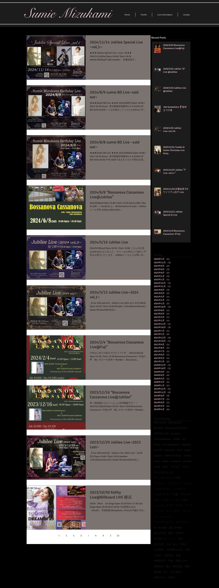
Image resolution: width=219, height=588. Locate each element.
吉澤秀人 (180, 533)
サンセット (160, 483)
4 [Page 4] (95, 535)
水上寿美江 (176, 571)
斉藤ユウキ (181, 560)
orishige (187, 461)
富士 (175, 544)
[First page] (59, 535)
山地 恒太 (168, 555)
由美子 (172, 577)
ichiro (157, 461)
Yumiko (187, 455)
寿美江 (183, 544)
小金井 (157, 555)
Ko (184, 439)
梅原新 (157, 571)
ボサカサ (185, 494)
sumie (157, 466)
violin (165, 466)
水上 (165, 571)
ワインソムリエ (162, 516)
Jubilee (176, 439)
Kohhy (157, 444)
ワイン (186, 511)
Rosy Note (169, 450)
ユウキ (179, 505)
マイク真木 (182, 499)
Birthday (158, 428)
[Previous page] (66, 535)
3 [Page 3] (88, 535)
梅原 (187, 566)
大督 (168, 544)
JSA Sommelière (162, 439)
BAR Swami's (175, 422)
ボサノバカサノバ (163, 499)
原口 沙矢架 (175, 527)
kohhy (165, 461)
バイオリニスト (162, 488)
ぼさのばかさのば (163, 472)
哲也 (180, 538)
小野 (187, 549)
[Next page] (110, 535)
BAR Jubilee (160, 422)
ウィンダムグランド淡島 (167, 477)
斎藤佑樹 (159, 566)
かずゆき (175, 466)
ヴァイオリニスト (163, 522)
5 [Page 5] (103, 535)
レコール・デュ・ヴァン (167, 511)
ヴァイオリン (183, 522)
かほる (185, 466)
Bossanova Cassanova (176, 428)
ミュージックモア (163, 505)
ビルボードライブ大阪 (166, 494)
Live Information (171, 444)
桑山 (168, 566)
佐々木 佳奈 (160, 527)
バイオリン (179, 488)
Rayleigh (186, 444)
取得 (170, 533)
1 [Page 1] (73, 535)
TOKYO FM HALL (173, 455)
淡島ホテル (160, 577)
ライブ (188, 505)
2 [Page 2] (81, 535)
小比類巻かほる (174, 549)
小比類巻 (159, 549)
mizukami (176, 461)
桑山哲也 (178, 566)
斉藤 (170, 560)
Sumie (187, 450)
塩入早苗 (159, 544)
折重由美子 (160, 560)
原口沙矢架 (160, 533)
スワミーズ (174, 483)
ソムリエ (187, 483)
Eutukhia (175, 433)
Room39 (158, 450)
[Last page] (118, 535)
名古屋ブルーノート (165, 538)
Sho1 (179, 450)
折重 (178, 555)
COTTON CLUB (161, 433)
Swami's (158, 455)
